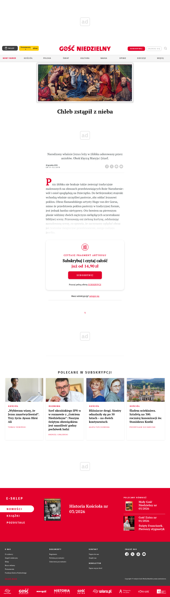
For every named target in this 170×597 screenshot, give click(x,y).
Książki (13, 515)
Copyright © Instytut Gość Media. (136, 579)
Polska (47, 58)
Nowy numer (9, 58)
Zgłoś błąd (11, 579)
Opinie (122, 58)
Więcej (160, 58)
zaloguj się (154, 49)
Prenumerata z (26, 48)
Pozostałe (13, 522)
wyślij (121, 165)
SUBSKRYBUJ (136, 49)
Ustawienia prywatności (57, 562)
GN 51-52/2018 (53, 167)
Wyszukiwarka (165, 48)
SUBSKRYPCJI (94, 284)
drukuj (117, 165)
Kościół (28, 58)
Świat (66, 58)
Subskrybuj (85, 275)
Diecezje (141, 58)
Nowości (13, 508)
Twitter (112, 165)
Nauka (104, 58)
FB (107, 165)
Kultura (85, 58)
